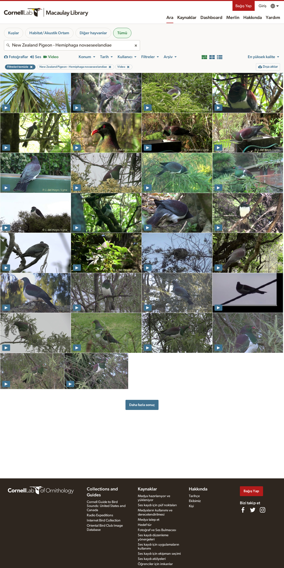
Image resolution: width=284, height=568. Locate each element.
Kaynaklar (186, 18)
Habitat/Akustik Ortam (49, 33)
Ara (169, 18)
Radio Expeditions (100, 515)
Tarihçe (194, 496)
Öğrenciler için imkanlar (155, 564)
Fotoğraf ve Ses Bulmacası (157, 530)
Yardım (273, 18)
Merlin (232, 18)
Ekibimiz (195, 501)
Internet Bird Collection (104, 520)
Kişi (191, 506)
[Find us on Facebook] (243, 510)
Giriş (262, 6)
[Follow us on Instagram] (263, 510)
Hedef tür (145, 525)
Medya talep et (148, 519)
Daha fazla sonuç (142, 405)
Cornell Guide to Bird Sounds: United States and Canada (106, 506)
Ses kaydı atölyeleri (152, 559)
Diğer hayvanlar (93, 33)
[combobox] (72, 45)
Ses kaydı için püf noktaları (157, 505)
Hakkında (252, 18)
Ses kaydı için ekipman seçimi (159, 553)
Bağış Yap (243, 6)
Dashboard (211, 18)
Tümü (122, 33)
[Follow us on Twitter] (253, 510)
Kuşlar (13, 33)
